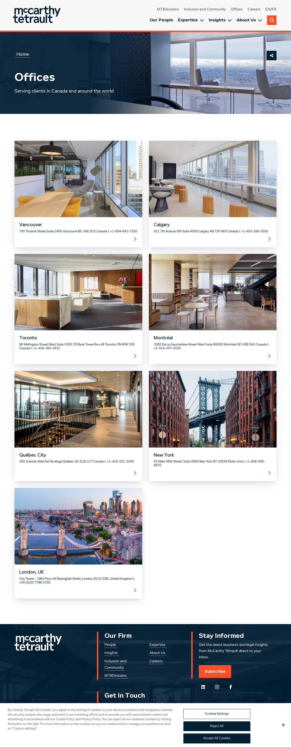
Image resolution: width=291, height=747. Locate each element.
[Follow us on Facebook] (230, 687)
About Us (249, 20)
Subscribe (215, 671)
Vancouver (30, 225)
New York (164, 455)
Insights (220, 20)
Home (22, 54)
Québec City (32, 455)
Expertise (191, 20)
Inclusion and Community (205, 9)
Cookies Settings (217, 719)
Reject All (217, 731)
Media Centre (160, 704)
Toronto (28, 338)
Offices (237, 9)
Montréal (163, 338)
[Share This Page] (272, 55)
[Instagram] (217, 687)
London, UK (31, 572)
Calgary (162, 225)
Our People (161, 20)
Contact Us (114, 704)
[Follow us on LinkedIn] (203, 687)
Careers (254, 9)
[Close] (283, 730)
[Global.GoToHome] (37, 15)
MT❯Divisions (168, 9)
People (110, 645)
